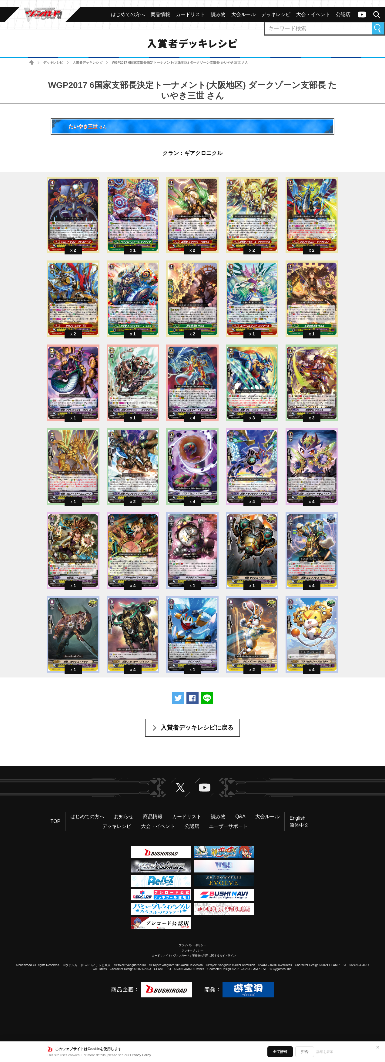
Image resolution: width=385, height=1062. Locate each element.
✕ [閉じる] (378, 1047)
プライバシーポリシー (192, 945)
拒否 (304, 1052)
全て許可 (280, 1052)
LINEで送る (207, 698)
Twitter (180, 787)
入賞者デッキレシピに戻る (197, 727)
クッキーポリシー (192, 950)
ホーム (31, 62)
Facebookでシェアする (192, 698)
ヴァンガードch (362, 14)
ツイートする (178, 698)
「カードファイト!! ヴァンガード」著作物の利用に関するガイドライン (192, 955)
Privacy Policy (140, 1055)
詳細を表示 (324, 1052)
